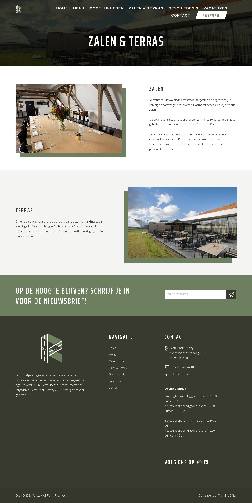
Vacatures (215, 8)
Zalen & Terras (146, 8)
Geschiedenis (183, 8)
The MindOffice (227, 495)
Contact (180, 15)
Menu (78, 8)
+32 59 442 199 (180, 374)
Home (62, 8)
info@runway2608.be (183, 367)
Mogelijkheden (107, 8)
